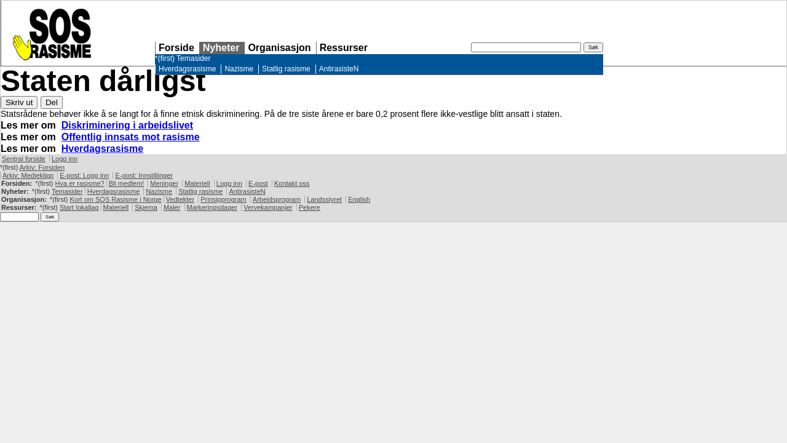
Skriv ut (19, 102)
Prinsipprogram (223, 199)
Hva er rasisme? (80, 183)
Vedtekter (180, 199)
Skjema (146, 207)
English (359, 199)
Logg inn (64, 158)
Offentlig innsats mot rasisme (130, 137)
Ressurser (344, 47)
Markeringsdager (212, 207)
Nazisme (238, 69)
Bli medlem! (126, 183)
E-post (258, 183)
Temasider (193, 58)
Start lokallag (79, 207)
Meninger (164, 183)
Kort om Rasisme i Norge (115, 199)
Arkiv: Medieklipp (27, 175)
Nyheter (221, 47)
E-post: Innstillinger (144, 175)
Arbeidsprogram (277, 199)
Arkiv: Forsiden (42, 167)
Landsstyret (324, 199)
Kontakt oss (291, 183)
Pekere (309, 207)
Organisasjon (279, 47)
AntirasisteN (339, 69)
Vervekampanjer (268, 207)
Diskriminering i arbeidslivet (127, 125)
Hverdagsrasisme (187, 69)
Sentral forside (23, 158)
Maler (172, 207)
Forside (176, 47)
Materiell (197, 183)
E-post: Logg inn (84, 175)
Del (51, 102)
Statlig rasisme (286, 69)
